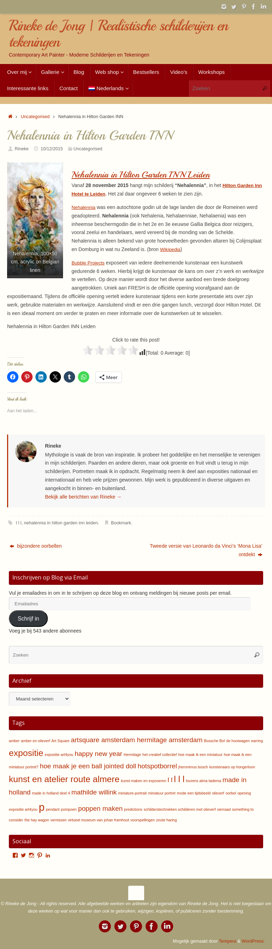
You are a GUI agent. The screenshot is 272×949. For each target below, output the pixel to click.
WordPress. (253, 941)
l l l (18, 522)
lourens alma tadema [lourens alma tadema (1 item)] (203, 781)
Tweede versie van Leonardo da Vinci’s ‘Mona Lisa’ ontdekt (206, 550)
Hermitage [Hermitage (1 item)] (132, 754)
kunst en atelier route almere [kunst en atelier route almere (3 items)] (64, 779)
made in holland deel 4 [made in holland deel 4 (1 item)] (51, 793)
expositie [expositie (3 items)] (26, 753)
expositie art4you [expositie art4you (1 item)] (59, 754)
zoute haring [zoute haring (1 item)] (166, 820)
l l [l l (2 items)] (170, 780)
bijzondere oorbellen (36, 546)
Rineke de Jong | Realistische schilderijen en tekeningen (118, 34)
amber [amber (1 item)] (14, 741)
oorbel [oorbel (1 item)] (231, 793)
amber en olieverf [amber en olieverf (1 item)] (35, 741)
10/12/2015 (51, 148)
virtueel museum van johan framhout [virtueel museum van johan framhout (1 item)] (98, 820)
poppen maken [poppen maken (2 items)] (100, 808)
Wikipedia (171, 249)
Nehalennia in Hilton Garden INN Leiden (144, 174)
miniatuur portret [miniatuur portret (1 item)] (162, 793)
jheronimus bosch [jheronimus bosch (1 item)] (193, 767)
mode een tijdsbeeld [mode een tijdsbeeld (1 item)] (193, 793)
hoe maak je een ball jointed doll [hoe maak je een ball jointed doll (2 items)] (88, 766)
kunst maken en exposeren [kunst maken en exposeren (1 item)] (143, 781)
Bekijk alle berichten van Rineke (83, 497)
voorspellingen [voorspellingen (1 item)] (142, 820)
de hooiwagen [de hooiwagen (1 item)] (238, 741)
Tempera (227, 941)
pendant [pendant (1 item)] (53, 809)
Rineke (22, 148)
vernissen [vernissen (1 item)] (58, 820)
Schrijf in (28, 619)
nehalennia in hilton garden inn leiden (61, 522)
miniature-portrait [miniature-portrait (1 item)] (132, 793)
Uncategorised (35, 116)
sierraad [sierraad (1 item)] (224, 809)
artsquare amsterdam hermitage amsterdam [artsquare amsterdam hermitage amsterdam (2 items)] (137, 740)
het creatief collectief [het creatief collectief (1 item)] (159, 754)
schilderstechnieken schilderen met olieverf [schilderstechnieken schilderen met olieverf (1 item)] (180, 809)
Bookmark (121, 522)
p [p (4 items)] (41, 807)
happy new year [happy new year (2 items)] (98, 753)
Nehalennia (84, 207)
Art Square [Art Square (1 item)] (60, 741)
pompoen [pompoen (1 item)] (68, 809)
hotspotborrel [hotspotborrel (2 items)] (157, 766)
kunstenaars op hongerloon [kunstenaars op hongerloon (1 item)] (232, 767)
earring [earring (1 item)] (257, 741)
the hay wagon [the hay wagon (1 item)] (36, 820)
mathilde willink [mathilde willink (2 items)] (94, 792)
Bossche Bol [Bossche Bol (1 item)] (214, 741)
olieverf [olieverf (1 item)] (218, 793)
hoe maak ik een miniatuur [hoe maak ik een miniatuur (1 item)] (200, 754)
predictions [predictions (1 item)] (133, 809)
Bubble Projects (89, 263)
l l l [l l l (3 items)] (179, 779)
